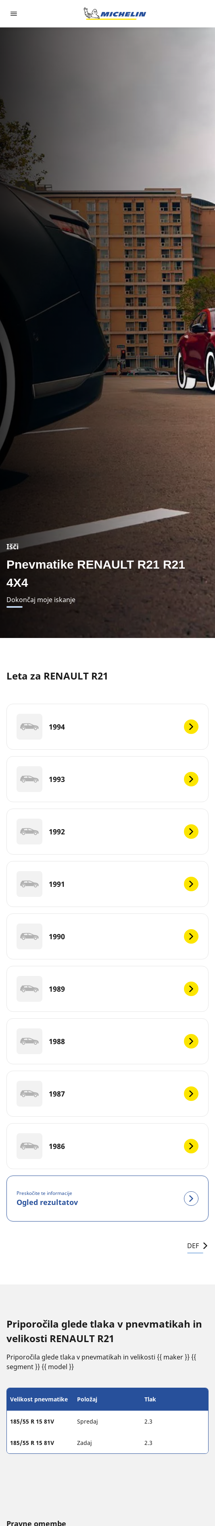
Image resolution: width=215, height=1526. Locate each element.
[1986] (107, 1146)
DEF (198, 1245)
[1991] (107, 884)
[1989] (107, 989)
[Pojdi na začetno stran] (115, 13)
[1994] (107, 727)
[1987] (107, 1094)
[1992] (107, 832)
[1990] (107, 936)
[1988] (107, 1041)
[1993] (107, 779)
